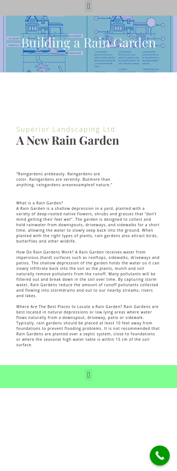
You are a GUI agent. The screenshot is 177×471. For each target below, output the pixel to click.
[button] (88, 6)
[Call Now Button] (160, 456)
